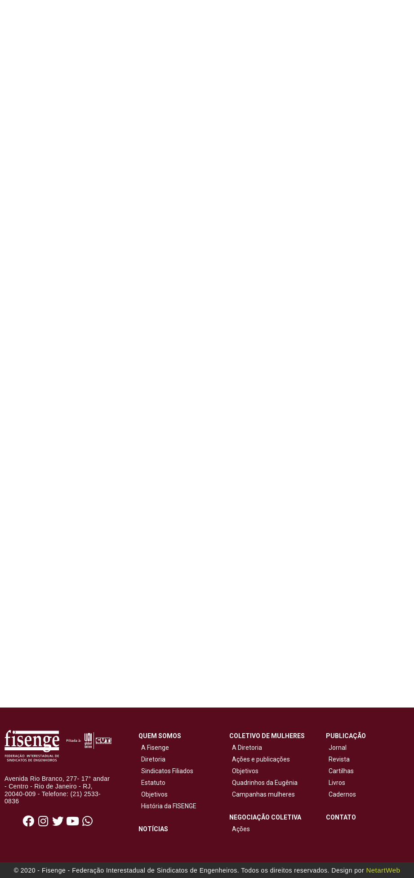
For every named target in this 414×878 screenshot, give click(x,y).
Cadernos (342, 794)
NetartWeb (383, 870)
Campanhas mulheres (262, 794)
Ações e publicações (259, 759)
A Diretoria (245, 747)
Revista (339, 759)
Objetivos (153, 794)
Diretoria (151, 759)
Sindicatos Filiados (165, 771)
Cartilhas (341, 771)
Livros (337, 782)
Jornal (338, 747)
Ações (239, 829)
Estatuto (151, 782)
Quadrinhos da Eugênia (263, 782)
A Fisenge (153, 747)
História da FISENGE (167, 806)
